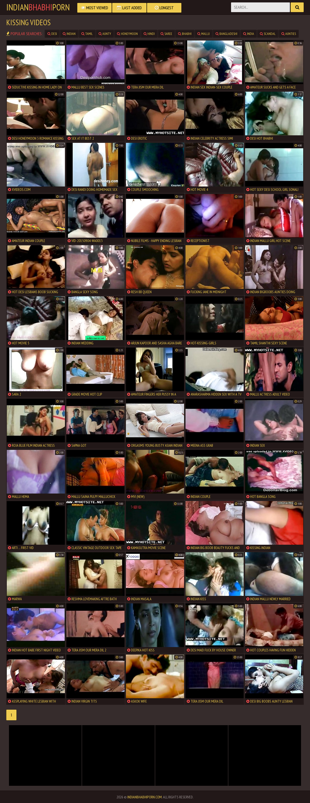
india (248, 34)
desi (52, 34)
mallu (203, 34)
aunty (105, 34)
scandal (268, 34)
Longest (164, 7)
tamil (87, 34)
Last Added (129, 7)
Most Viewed (94, 7)
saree (166, 34)
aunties (288, 34)
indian (69, 34)
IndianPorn (38, 7)
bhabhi (185, 34)
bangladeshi (226, 34)
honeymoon (127, 34)
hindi (149, 34)
